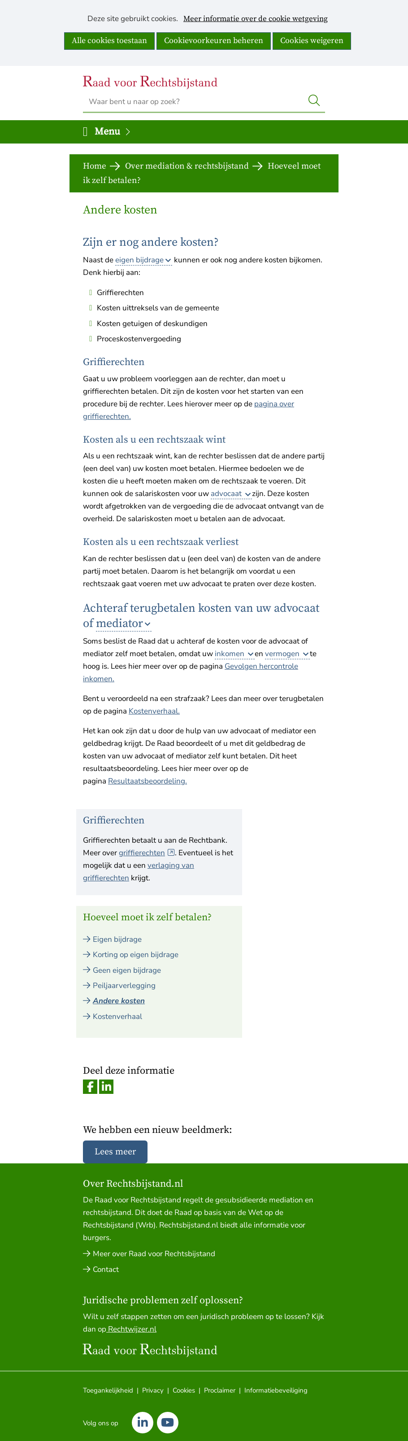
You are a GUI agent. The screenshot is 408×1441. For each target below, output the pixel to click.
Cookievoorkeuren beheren (213, 40)
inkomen (230, 654)
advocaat (227, 493)
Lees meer (115, 1152)
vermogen (283, 654)
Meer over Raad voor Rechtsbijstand (154, 1254)
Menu (113, 131)
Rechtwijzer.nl (131, 1329)
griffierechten (147, 853)
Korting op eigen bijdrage (135, 954)
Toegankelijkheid (108, 1390)
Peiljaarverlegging (124, 985)
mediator (119, 623)
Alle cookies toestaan (109, 40)
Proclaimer (219, 1390)
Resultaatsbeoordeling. (147, 781)
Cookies (184, 1390)
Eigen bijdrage (117, 939)
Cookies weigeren (311, 40)
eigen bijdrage (139, 260)
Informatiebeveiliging (276, 1390)
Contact (106, 1269)
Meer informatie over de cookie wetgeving (255, 19)
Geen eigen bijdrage (127, 970)
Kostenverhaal (117, 1016)
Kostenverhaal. (154, 711)
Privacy (153, 1390)
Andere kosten (119, 1001)
